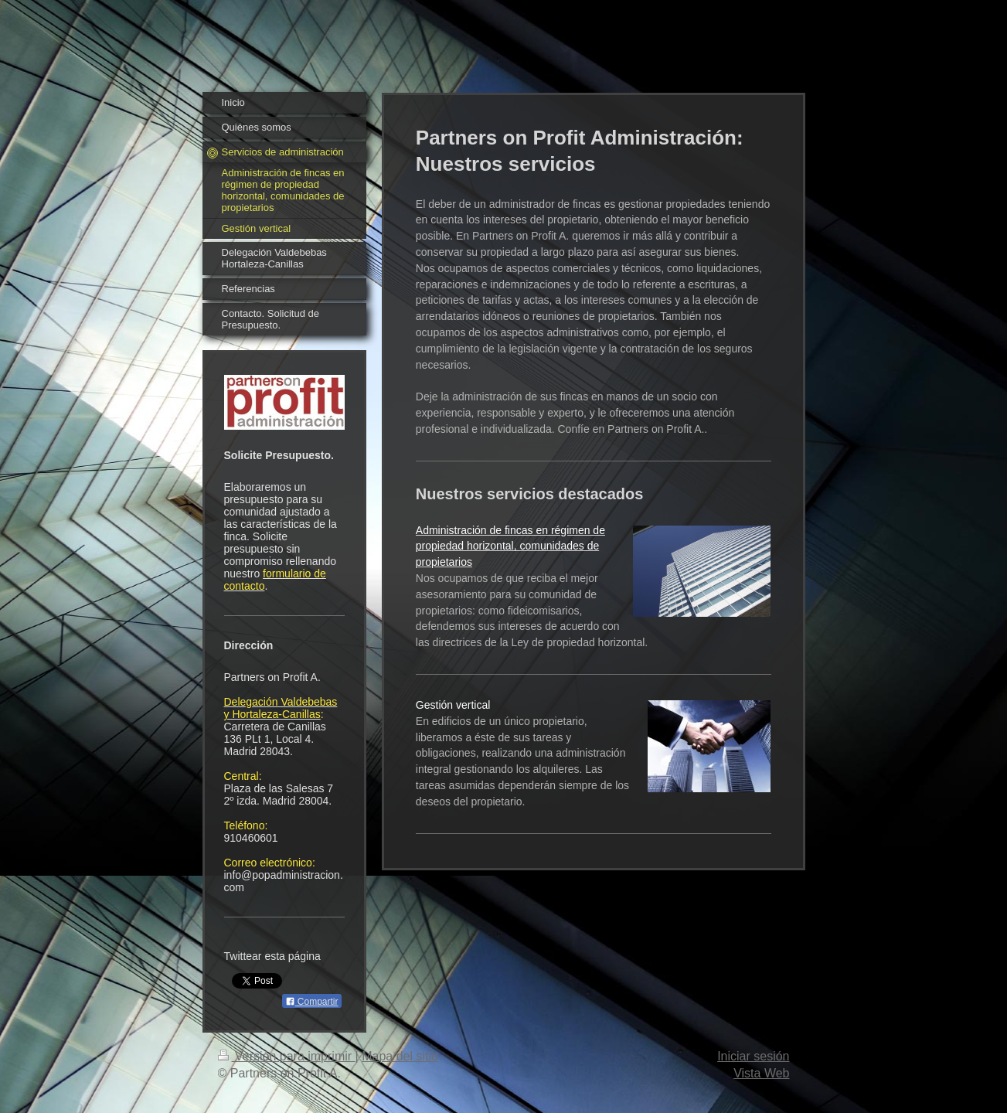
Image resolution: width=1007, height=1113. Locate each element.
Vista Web (761, 1073)
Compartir (312, 1001)
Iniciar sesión (753, 1056)
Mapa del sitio (400, 1056)
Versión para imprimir (287, 1056)
